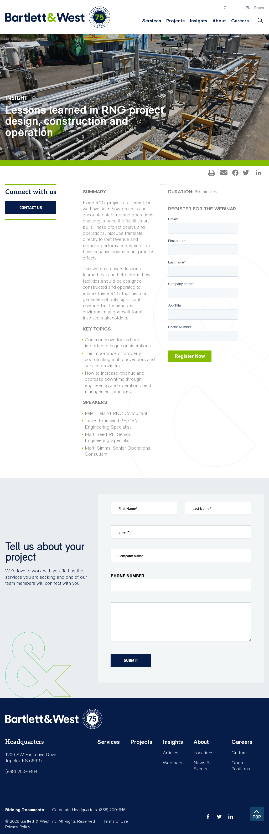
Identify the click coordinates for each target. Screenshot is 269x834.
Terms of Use (116, 821)
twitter (219, 816)
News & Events (202, 766)
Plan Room (255, 8)
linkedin (230, 816)
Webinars (172, 763)
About (219, 21)
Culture (239, 753)
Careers (240, 21)
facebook (208, 816)
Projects (175, 21)
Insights (198, 21)
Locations (204, 753)
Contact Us (30, 207)
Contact (230, 8)
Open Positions (240, 766)
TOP (257, 817)
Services (151, 21)
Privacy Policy (17, 827)
